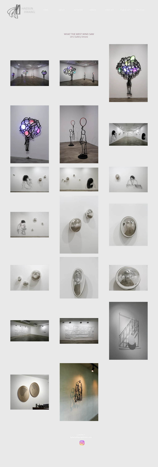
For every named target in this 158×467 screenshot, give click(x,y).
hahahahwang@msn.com (81, 437)
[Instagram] (82, 443)
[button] (79, 10)
